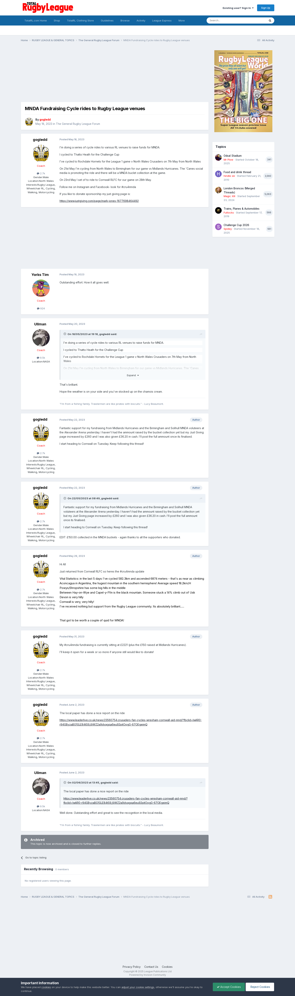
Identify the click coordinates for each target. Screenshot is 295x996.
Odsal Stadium (233, 155)
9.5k (41, 357)
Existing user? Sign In (238, 7)
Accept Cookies (229, 986)
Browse (125, 20)
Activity (141, 20)
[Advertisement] (91, 75)
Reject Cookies (260, 986)
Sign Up (265, 7)
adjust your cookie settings (137, 987)
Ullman (40, 324)
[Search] (226, 20)
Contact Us (151, 966)
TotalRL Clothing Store (80, 20)
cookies (46, 987)
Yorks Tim (40, 275)
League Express (162, 20)
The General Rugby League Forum (78, 123)
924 (41, 308)
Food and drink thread (237, 172)
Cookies (167, 966)
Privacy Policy (132, 966)
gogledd (40, 140)
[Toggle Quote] (65, 333)
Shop (57, 20)
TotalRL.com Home (35, 20)
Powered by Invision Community (147, 974)
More (182, 20)
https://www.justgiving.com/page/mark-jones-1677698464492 (99, 200)
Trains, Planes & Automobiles (241, 208)
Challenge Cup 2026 (236, 225)
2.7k (41, 173)
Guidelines (107, 20)
